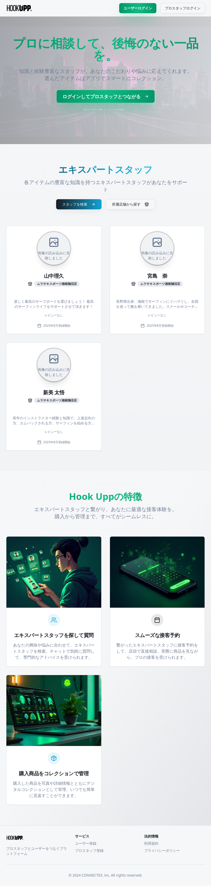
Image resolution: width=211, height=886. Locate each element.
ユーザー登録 (85, 843)
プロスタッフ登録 (89, 850)
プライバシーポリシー (162, 850)
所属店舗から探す (130, 204)
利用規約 (151, 843)
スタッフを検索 (78, 204)
